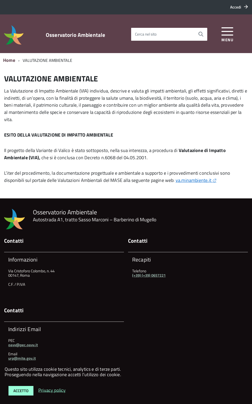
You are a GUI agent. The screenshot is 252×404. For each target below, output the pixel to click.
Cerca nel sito (146, 34)
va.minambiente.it (193, 180)
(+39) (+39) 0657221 (149, 275)
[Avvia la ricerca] (200, 34)
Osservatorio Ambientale (75, 35)
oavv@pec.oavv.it (23, 345)
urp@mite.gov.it (22, 358)
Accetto (21, 391)
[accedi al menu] (227, 33)
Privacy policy (52, 389)
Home (9, 60)
